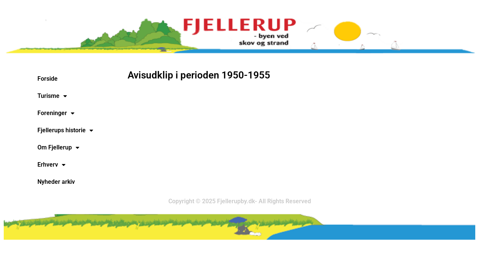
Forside (47, 78)
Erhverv (51, 164)
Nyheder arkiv (56, 181)
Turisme (52, 96)
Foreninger (55, 113)
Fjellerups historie (65, 130)
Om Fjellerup (58, 147)
